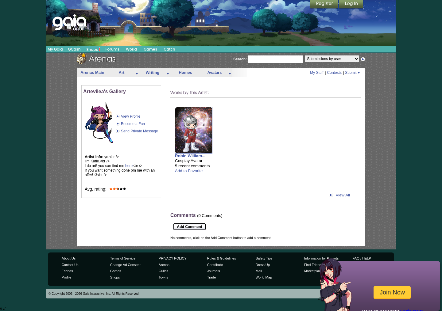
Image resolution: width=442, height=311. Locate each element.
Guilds (163, 271)
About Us (69, 258)
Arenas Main (92, 72)
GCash (74, 49)
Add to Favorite (189, 171)
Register (324, 4)
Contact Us (70, 265)
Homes (185, 72)
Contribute (215, 265)
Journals (213, 271)
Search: (240, 59)
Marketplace (313, 271)
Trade (211, 277)
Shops (93, 49)
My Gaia (55, 49)
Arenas (164, 265)
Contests (334, 72)
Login (351, 4)
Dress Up (263, 265)
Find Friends (313, 265)
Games (150, 49)
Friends (67, 271)
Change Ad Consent (125, 265)
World (131, 49)
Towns (163, 277)
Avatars (214, 72)
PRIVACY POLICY (173, 258)
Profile (66, 277)
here (129, 166)
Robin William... (190, 156)
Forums (112, 49)
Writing (153, 72)
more (137, 72)
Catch (169, 49)
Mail (259, 271)
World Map (264, 277)
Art (122, 72)
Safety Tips (264, 258)
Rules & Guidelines (221, 258)
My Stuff (317, 72)
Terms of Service (122, 258)
